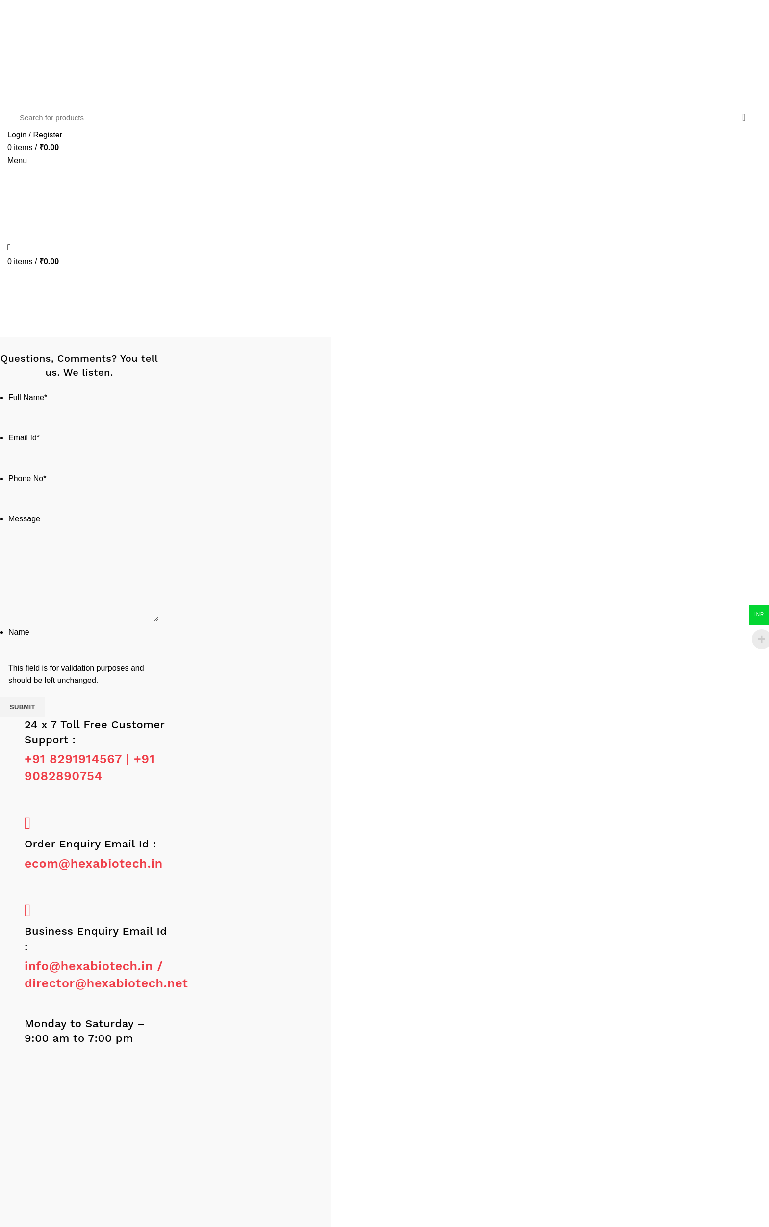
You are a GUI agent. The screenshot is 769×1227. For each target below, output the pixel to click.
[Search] (384, 117)
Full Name (27, 397)
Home (361, 326)
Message (24, 519)
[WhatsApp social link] (50, 13)
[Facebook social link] (16, 13)
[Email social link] (33, 13)
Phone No (27, 478)
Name (18, 632)
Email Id (24, 438)
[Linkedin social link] (41, 13)
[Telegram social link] (58, 13)
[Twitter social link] (25, 13)
